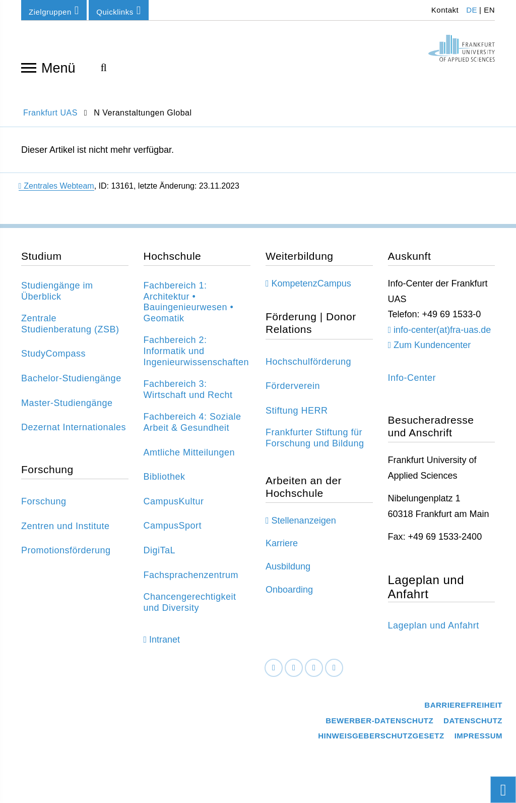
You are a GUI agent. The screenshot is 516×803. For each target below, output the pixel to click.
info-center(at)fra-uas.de (442, 330)
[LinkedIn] (294, 667)
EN (489, 10)
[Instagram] (314, 667)
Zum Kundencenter (432, 345)
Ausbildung (288, 566)
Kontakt (444, 10)
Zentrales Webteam (56, 186)
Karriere (282, 543)
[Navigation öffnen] (28, 67)
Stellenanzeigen (304, 520)
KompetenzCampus (311, 283)
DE (471, 10)
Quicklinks (118, 10)
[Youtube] (334, 667)
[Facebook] (274, 667)
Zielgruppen (54, 10)
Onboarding (289, 590)
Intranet (164, 640)
